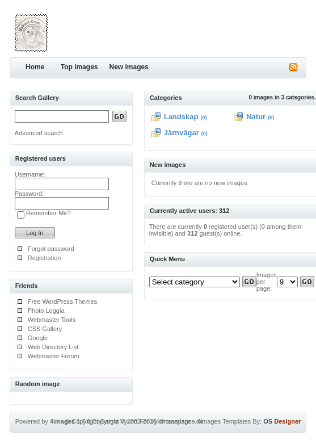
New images (129, 67)
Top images (79, 67)
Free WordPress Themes (62, 301)
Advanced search (39, 132)
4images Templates (224, 421)
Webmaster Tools (52, 319)
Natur (256, 116)
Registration (44, 257)
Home (35, 67)
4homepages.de (180, 421)
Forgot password (51, 248)
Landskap (181, 116)
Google (38, 337)
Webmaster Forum (53, 356)
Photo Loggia (46, 310)
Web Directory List (53, 347)
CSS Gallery (45, 328)
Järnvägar (181, 132)
